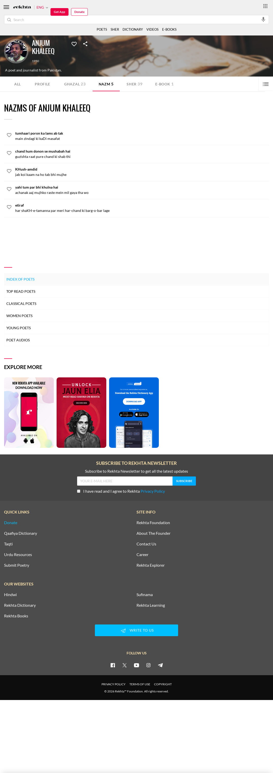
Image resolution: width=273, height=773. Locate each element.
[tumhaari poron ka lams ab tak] (142, 135)
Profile (42, 84)
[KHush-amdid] (142, 171)
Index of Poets (20, 279)
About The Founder (153, 533)
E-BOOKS (169, 29)
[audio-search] (263, 19)
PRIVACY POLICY (113, 684)
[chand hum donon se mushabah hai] (142, 153)
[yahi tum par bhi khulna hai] (142, 189)
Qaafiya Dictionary (20, 533)
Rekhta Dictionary (20, 605)
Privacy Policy (153, 491)
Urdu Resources (18, 555)
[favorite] (9, 136)
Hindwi (10, 595)
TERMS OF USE (139, 684)
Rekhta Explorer (150, 565)
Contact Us (146, 544)
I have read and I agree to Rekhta (121, 491)
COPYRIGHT (163, 684)
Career (142, 555)
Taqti (8, 544)
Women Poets (19, 316)
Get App (59, 12)
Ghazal (75, 83)
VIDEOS (152, 29)
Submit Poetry (16, 565)
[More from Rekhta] (265, 6)
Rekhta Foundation (153, 523)
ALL (17, 84)
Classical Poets (21, 303)
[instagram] (148, 665)
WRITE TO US (136, 631)
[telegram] (160, 665)
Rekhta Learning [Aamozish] (150, 605)
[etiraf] (142, 207)
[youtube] (136, 665)
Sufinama (144, 595)
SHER (115, 29)
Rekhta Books (16, 616)
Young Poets (18, 328)
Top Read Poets (20, 291)
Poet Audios (18, 340)
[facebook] (113, 665)
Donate (79, 12)
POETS (102, 29)
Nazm (106, 83)
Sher (134, 83)
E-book (164, 83)
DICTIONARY (133, 29)
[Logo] (22, 7)
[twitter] (125, 665)
